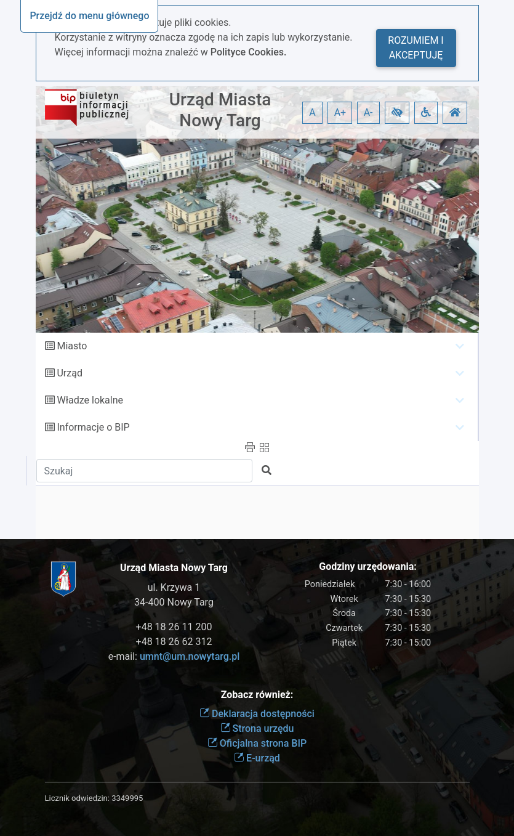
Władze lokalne (90, 400)
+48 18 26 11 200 (174, 627)
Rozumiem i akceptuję (415, 47)
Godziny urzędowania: (367, 566)
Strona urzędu (257, 728)
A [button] (312, 112)
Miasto (72, 346)
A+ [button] (340, 112)
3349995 (127, 798)
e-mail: (174, 656)
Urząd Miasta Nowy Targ (220, 110)
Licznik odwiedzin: (77, 798)
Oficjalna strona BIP (257, 743)
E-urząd (257, 758)
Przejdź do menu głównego (89, 16)
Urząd (69, 373)
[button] (397, 113)
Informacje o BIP (93, 427)
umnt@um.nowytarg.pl (189, 656)
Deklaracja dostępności (257, 714)
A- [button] (368, 112)
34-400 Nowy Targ (174, 602)
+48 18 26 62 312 (174, 641)
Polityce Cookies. (249, 52)
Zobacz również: (257, 694)
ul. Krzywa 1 (174, 587)
